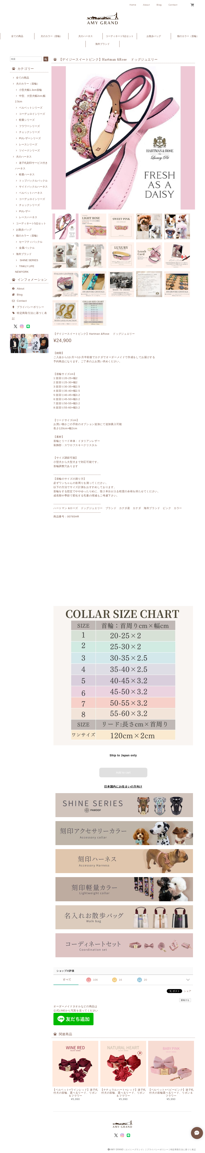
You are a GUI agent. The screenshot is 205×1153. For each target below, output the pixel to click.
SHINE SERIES (28, 260)
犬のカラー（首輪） (51, 36)
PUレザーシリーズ (30, 138)
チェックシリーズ (29, 132)
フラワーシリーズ (29, 126)
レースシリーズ (28, 144)
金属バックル (27, 247)
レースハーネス (28, 217)
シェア (187, 991)
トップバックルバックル (33, 180)
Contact (173, 4)
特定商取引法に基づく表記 (183, 1149)
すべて (67, 979)
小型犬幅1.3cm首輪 (30, 89)
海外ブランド (102, 44)
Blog (159, 4)
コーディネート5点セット (120, 36)
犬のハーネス (85, 36)
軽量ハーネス (27, 174)
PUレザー (24, 211)
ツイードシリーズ (29, 150)
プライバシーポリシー (30, 306)
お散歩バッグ (154, 36)
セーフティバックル (30, 241)
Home (133, 4)
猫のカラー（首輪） (188, 36)
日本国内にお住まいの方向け (123, 786)
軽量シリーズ (27, 119)
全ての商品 (17, 36)
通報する (185, 1000)
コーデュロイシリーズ (32, 113)
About (146, 4)
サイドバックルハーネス (33, 186)
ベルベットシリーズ (30, 107)
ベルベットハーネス (30, 192)
